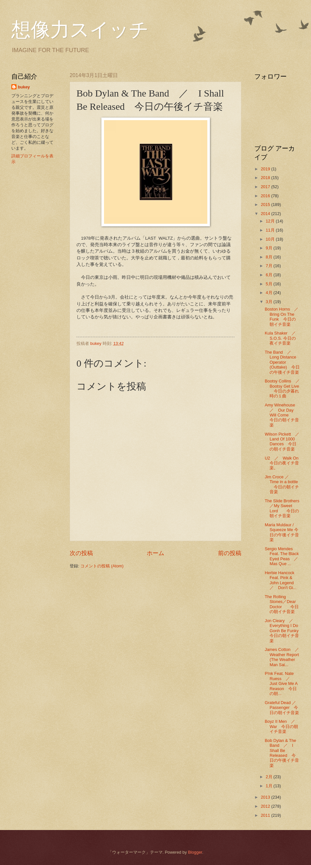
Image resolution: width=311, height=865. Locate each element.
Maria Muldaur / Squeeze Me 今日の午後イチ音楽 (282, 532)
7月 (269, 265)
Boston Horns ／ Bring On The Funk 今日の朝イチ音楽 (284, 316)
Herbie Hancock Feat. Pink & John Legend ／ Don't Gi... (281, 580)
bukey (24, 87)
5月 (269, 283)
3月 (269, 301)
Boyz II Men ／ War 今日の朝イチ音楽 (282, 726)
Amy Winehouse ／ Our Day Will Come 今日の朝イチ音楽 (282, 415)
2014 (266, 213)
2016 (266, 195)
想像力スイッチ (80, 29)
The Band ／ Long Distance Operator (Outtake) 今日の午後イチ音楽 (282, 362)
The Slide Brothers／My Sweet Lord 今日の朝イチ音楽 (282, 508)
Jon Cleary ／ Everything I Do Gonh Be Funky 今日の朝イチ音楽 (284, 630)
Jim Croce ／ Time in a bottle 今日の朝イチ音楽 (282, 484)
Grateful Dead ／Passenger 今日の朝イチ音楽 (282, 707)
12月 (271, 221)
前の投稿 (229, 553)
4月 (269, 292)
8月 (269, 257)
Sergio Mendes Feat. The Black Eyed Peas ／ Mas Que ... (283, 556)
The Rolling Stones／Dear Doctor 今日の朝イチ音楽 (282, 604)
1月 (269, 785)
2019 (266, 168)
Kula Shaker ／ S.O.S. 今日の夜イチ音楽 (282, 338)
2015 (266, 204)
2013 (266, 797)
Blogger (195, 852)
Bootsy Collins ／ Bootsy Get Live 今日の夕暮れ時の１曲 (284, 388)
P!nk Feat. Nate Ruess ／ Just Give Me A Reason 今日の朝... (281, 683)
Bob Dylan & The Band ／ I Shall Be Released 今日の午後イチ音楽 (282, 753)
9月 (269, 247)
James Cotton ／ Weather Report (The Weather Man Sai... (284, 657)
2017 (266, 186)
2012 (266, 806)
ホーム (155, 553)
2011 (266, 815)
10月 (271, 239)
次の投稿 (81, 553)
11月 (271, 230)
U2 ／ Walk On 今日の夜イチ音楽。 (284, 463)
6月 (269, 274)
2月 (269, 776)
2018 (266, 177)
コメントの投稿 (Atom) (101, 565)
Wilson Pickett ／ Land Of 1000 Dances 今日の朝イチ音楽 (284, 441)
